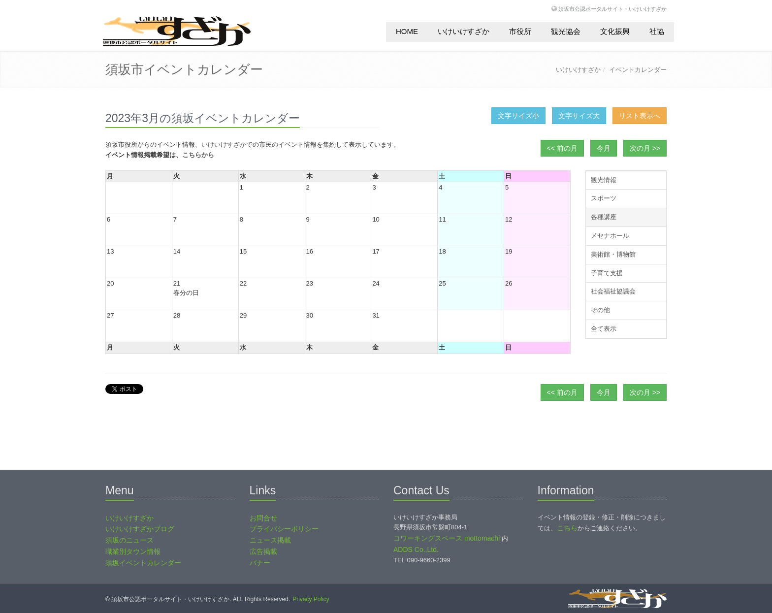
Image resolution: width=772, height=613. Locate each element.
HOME (407, 31)
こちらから (198, 155)
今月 (604, 148)
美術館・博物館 (613, 254)
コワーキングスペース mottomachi (446, 538)
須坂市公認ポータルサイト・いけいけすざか (612, 8)
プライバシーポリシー (284, 529)
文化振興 (615, 31)
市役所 (520, 31)
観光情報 (603, 180)
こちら (567, 528)
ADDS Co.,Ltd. (416, 549)
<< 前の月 (562, 148)
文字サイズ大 (579, 116)
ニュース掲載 (270, 540)
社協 (656, 31)
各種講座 (603, 217)
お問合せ (263, 518)
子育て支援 (607, 273)
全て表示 (603, 328)
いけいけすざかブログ (139, 529)
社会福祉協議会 (613, 291)
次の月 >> (645, 148)
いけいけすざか (463, 31)
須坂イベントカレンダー (143, 563)
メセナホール (610, 235)
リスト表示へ (639, 116)
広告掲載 (263, 551)
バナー (260, 563)
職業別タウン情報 (133, 551)
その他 (600, 310)
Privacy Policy (310, 599)
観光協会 (565, 31)
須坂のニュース (129, 540)
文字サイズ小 (518, 116)
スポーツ (603, 198)
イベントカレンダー (638, 69)
